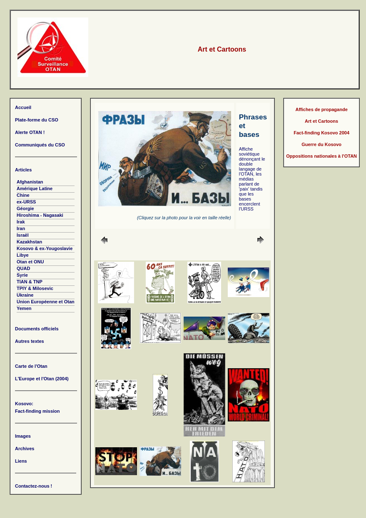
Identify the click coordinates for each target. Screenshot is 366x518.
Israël (23, 235)
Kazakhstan (29, 241)
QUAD (23, 268)
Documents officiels (37, 328)
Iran (21, 228)
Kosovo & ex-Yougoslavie (44, 248)
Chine (23, 195)
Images (23, 436)
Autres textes (29, 341)
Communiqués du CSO (40, 144)
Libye (23, 255)
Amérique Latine (34, 188)
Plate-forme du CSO (36, 119)
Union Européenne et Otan (46, 301)
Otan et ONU (30, 261)
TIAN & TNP (29, 281)
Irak (21, 221)
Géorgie (25, 208)
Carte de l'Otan (31, 366)
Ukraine (25, 294)
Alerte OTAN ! (30, 132)
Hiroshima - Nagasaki (40, 215)
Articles (23, 169)
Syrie (22, 275)
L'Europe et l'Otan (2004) (42, 378)
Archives (24, 448)
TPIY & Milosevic (35, 288)
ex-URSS (26, 201)
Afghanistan (30, 181)
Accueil (23, 107)
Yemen (24, 308)
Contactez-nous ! (33, 485)
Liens (21, 461)
